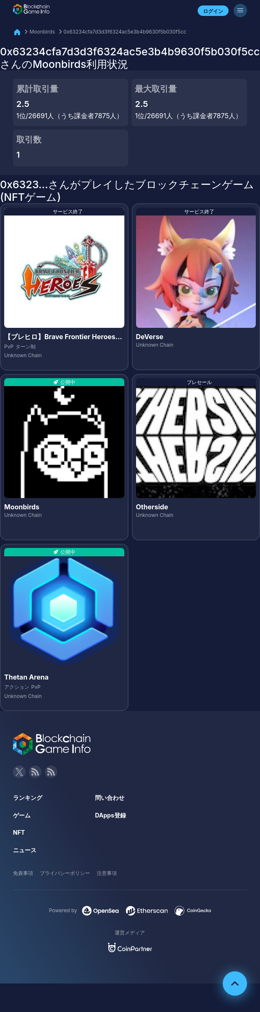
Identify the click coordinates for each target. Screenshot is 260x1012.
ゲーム (22, 815)
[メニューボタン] (240, 10)
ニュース (24, 850)
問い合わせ (109, 797)
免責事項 (23, 873)
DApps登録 (110, 815)
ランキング (27, 797)
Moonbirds (42, 32)
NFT (19, 832)
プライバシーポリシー (65, 873)
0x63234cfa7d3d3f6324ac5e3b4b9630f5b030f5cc (125, 32)
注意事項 (107, 873)
